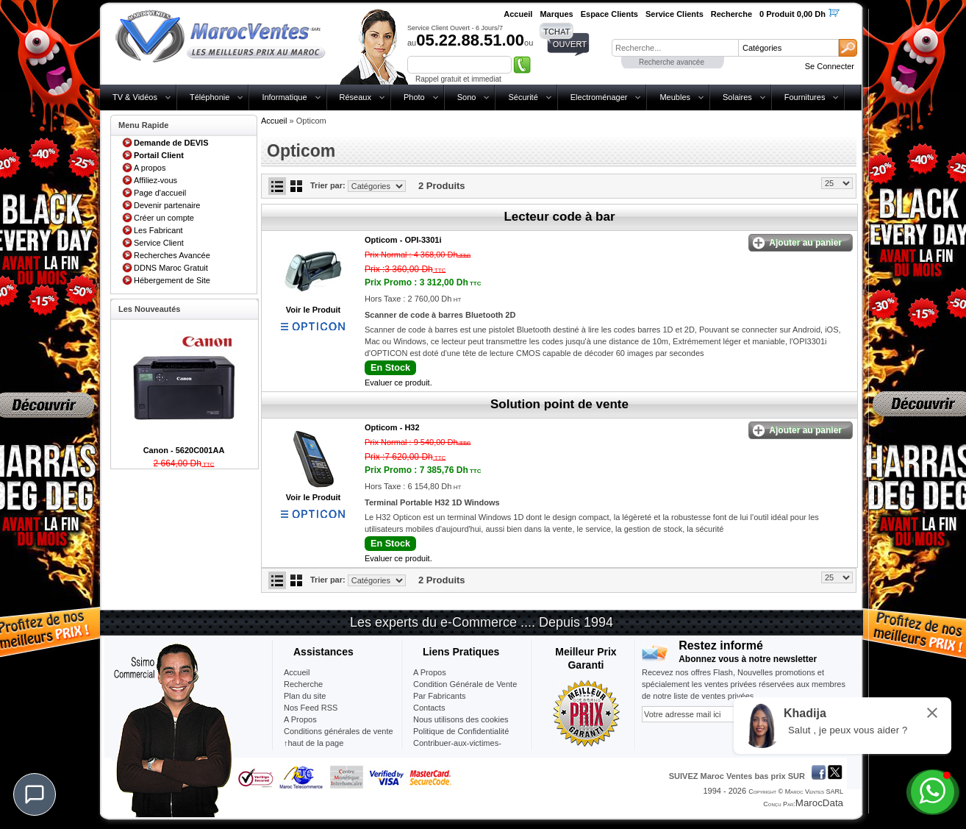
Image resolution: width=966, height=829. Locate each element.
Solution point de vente (559, 404)
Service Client (159, 242)
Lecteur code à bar (559, 217)
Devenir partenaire (167, 205)
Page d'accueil (160, 192)
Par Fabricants (439, 695)
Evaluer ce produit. (398, 382)
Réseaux (355, 97)
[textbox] (675, 48)
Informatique (284, 97)
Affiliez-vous (155, 180)
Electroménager (599, 97)
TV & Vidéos (134, 97)
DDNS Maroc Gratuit (171, 267)
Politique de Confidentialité (461, 731)
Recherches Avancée (172, 255)
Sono (466, 97)
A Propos (429, 672)
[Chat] (34, 794)
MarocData (819, 802)
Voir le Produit (313, 309)
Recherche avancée (671, 62)
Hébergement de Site (172, 280)
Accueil (274, 120)
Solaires (737, 97)
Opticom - (403, 239)
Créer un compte (164, 217)
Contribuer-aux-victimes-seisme (457, 749)
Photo (414, 97)
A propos (149, 167)
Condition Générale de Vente (465, 684)
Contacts (429, 707)
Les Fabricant (158, 230)
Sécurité (522, 97)
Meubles (674, 97)
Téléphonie (209, 97)
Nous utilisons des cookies (461, 719)
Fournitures (805, 97)
